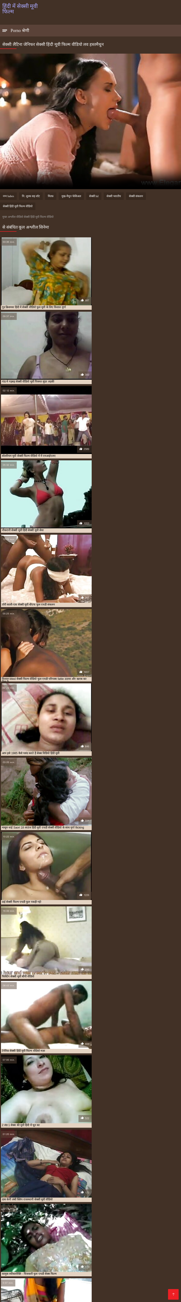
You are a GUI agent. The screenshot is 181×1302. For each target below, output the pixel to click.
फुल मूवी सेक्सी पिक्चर (13, 1272)
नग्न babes (8, 196)
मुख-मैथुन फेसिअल (71, 196)
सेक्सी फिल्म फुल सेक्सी (139, 1277)
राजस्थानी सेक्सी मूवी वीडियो (74, 1275)
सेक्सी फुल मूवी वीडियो (64, 1283)
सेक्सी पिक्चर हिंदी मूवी (59, 1277)
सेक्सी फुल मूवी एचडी (40, 1283)
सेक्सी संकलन (136, 196)
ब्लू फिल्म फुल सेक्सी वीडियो (24, 1275)
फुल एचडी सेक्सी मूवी (159, 1270)
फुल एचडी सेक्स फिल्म (134, 1270)
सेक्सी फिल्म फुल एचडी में (111, 1277)
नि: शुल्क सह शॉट (31, 196)
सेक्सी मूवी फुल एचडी (47, 1285)
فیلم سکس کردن (39, 1295)
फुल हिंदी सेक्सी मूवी (134, 1272)
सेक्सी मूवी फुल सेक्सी (129, 1285)
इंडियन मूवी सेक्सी (10, 1270)
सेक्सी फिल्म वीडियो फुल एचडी (51, 1280)
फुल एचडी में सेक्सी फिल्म (82, 1270)
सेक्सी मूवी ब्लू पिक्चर (65, 1288)
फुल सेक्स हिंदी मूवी (37, 1272)
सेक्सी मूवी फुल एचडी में (72, 1285)
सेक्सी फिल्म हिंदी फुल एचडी (83, 1280)
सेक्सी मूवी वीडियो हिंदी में (91, 1288)
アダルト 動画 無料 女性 (127, 1295)
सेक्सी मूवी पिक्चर (142, 1283)
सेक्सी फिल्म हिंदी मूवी (111, 1280)
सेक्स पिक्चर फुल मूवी (127, 1275)
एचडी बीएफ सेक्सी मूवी (34, 1270)
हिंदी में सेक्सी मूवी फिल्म (14, 1295)
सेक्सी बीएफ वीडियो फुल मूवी (92, 1283)
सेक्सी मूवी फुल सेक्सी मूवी (155, 1285)
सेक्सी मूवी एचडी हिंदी (120, 1283)
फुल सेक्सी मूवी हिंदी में (60, 1272)
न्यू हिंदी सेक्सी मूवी (57, 1270)
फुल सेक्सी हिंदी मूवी (111, 1272)
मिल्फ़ (50, 196)
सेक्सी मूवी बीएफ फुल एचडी (38, 1288)
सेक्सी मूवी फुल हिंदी (11, 1288)
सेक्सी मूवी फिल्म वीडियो (22, 1285)
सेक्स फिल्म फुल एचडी (152, 1275)
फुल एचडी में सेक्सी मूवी (109, 1270)
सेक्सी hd (94, 196)
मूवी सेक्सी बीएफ (49, 1275)
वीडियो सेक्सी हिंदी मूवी (103, 1275)
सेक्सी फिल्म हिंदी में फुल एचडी (140, 1280)
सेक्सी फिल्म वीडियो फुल (21, 1280)
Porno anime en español (69, 1295)
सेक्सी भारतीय (114, 196)
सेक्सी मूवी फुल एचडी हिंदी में (101, 1285)
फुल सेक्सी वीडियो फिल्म (86, 1272)
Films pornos (99, 1295)
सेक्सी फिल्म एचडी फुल (85, 1277)
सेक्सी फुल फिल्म (18, 1283)
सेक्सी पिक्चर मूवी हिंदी (33, 1277)
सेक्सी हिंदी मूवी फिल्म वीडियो (18, 206)
